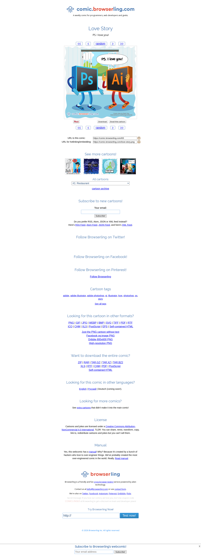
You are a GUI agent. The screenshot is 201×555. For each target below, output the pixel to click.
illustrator (112, 301)
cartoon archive (100, 194)
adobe (66, 301)
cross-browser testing (103, 487)
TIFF (116, 328)
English (82, 395)
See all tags (100, 309)
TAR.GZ (95, 368)
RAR (86, 368)
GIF (78, 328)
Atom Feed (92, 230)
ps (136, 301)
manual (92, 457)
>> (121, 43)
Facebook (93, 499)
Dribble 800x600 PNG (100, 345)
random (100, 43)
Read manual (121, 464)
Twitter (85, 499)
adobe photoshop (95, 301)
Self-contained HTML (121, 332)
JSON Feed (104, 230)
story (100, 304)
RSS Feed (80, 230)
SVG (108, 328)
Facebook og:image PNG (100, 341)
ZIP (80, 368)
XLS (84, 332)
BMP (101, 328)
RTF (130, 328)
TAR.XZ (106, 368)
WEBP (93, 328)
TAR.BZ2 (118, 368)
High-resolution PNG (100, 349)
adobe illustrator (78, 301)
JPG (84, 328)
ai (106, 301)
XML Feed (127, 230)
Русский (92, 395)
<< (79, 43)
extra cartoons (84, 413)
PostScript (94, 332)
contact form (120, 495)
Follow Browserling (100, 282)
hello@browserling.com (97, 495)
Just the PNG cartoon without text (100, 337)
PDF (123, 328)
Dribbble (122, 499)
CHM (77, 332)
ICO (70, 332)
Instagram (103, 499)
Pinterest (113, 499)
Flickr (129, 499)
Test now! (129, 521)
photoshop (129, 301)
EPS (104, 332)
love (120, 301)
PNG (71, 328)
